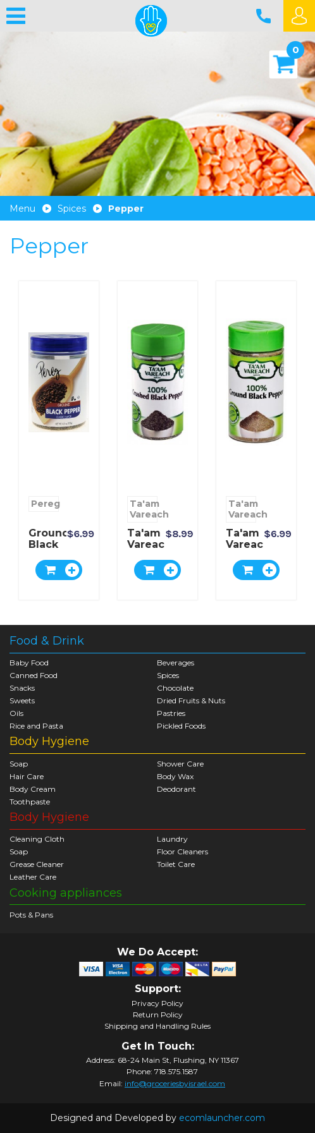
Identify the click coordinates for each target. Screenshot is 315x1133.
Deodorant (176, 789)
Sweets (22, 700)
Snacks (22, 688)
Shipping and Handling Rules (157, 1026)
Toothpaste (29, 801)
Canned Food (33, 675)
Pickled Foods (181, 725)
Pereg (45, 503)
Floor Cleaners (182, 851)
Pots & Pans (31, 914)
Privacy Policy (157, 1003)
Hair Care (26, 776)
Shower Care (180, 763)
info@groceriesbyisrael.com (175, 1083)
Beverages (175, 662)
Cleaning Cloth (37, 839)
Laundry (172, 839)
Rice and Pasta (36, 725)
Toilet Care (176, 864)
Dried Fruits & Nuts (191, 700)
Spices (72, 208)
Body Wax (175, 776)
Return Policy (158, 1014)
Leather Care (32, 877)
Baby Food (29, 662)
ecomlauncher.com (222, 1118)
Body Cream (32, 789)
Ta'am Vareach (144, 509)
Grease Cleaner (36, 864)
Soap (18, 763)
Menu (22, 208)
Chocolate (175, 688)
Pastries (171, 713)
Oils (16, 713)
